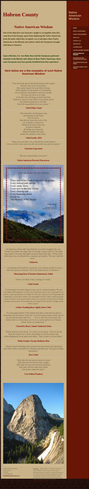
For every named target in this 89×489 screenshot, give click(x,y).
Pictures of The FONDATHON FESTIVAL (80, 58)
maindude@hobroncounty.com (11, 475)
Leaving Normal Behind (81, 50)
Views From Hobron (79, 34)
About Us (76, 37)
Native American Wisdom (78, 54)
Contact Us (77, 40)
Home (75, 28)
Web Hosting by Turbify (39, 481)
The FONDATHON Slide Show (80, 63)
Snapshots (76, 43)
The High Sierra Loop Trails (80, 67)
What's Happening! (79, 31)
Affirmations (77, 47)
